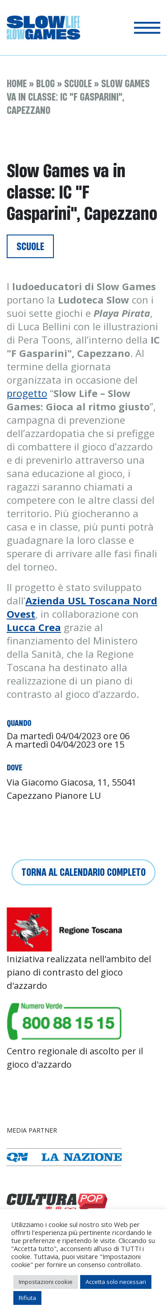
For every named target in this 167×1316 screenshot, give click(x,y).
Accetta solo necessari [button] (116, 1282)
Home (17, 83)
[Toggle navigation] (147, 28)
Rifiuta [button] (27, 1298)
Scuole (78, 83)
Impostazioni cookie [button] (46, 1282)
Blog (45, 83)
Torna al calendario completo (83, 872)
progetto (27, 393)
